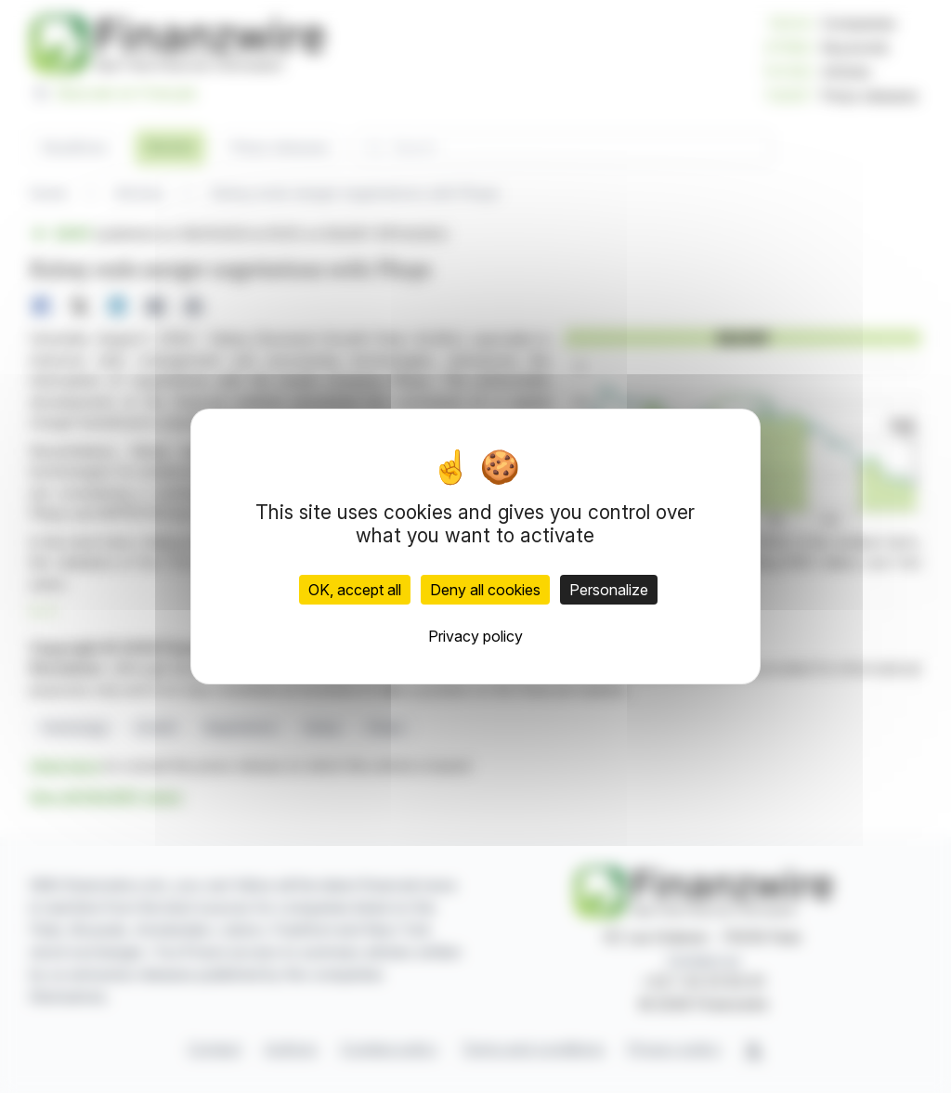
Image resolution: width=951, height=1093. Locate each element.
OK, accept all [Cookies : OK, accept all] (354, 589)
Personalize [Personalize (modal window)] (608, 589)
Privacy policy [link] (475, 636)
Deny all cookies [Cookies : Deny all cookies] (485, 589)
